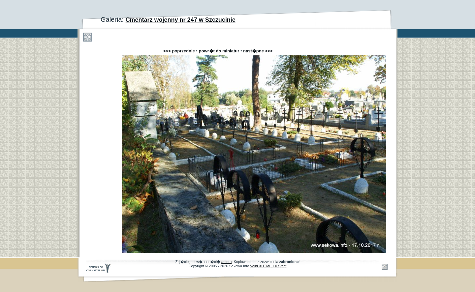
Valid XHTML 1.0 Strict (268, 266)
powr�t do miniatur (219, 50)
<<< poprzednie (179, 50)
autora (226, 262)
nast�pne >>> (257, 50)
